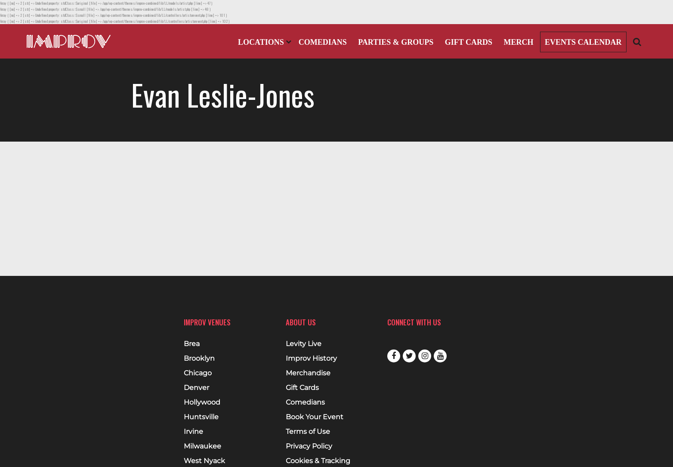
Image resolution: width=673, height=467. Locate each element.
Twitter (409, 355)
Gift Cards (468, 42)
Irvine (193, 431)
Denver (196, 387)
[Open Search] (637, 41)
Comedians (323, 42)
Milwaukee (202, 446)
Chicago (198, 373)
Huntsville (201, 417)
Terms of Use (308, 431)
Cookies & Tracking (318, 461)
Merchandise (308, 373)
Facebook (393, 355)
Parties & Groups (395, 42)
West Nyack (204, 461)
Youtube (440, 355)
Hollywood (202, 402)
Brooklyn (199, 358)
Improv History (311, 358)
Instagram (424, 355)
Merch (518, 42)
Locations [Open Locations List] (264, 42)
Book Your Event (314, 417)
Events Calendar (583, 42)
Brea (192, 343)
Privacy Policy (309, 446)
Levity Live (303, 343)
